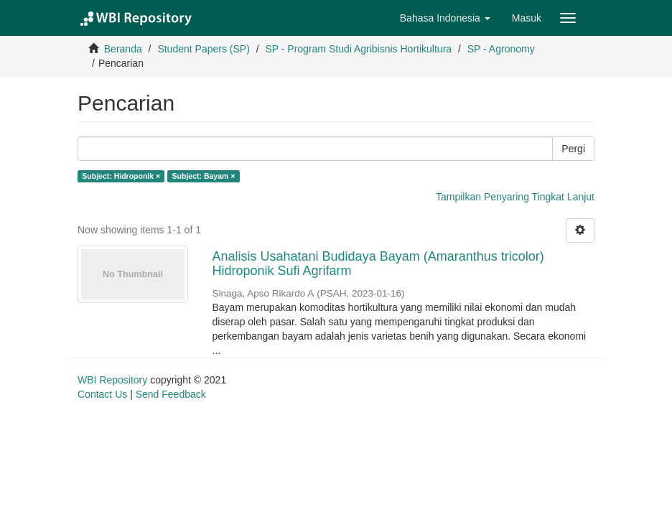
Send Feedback (171, 394)
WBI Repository (112, 380)
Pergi (573, 148)
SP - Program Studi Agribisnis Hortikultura (358, 49)
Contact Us (102, 394)
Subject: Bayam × (203, 176)
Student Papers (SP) (203, 49)
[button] (445, 18)
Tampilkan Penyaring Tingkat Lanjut (515, 196)
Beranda (123, 49)
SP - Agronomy (501, 49)
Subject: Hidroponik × (121, 176)
